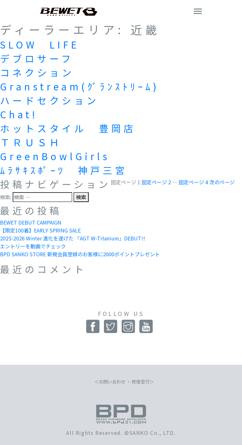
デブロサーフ (36, 58)
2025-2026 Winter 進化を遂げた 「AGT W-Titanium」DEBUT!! (72, 238)
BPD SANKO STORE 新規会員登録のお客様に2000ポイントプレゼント (80, 254)
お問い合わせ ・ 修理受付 (124, 381)
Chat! (19, 114)
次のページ (222, 182)
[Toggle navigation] (198, 12)
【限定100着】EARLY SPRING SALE (40, 230)
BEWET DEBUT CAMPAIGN (30, 222)
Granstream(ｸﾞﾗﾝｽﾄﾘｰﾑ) (79, 86)
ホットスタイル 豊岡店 (68, 128)
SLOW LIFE (40, 44)
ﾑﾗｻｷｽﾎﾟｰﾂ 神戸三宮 (63, 170)
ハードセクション (49, 100)
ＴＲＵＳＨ (31, 142)
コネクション (37, 72)
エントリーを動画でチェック (33, 246)
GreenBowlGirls (55, 156)
